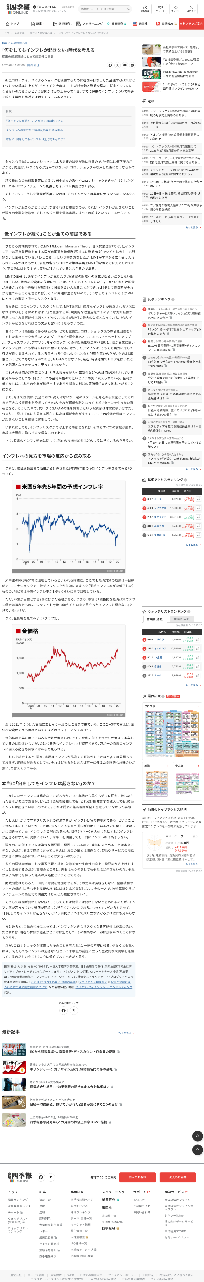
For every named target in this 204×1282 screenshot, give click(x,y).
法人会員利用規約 (162, 1279)
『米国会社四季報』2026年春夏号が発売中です (48, 7)
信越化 (158, 666)
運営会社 (16, 1275)
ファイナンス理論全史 (93, 982)
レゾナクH (160, 508)
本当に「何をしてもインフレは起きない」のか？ (36, 139)
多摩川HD (159, 535)
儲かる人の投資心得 (41, 33)
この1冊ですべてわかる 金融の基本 (53, 982)
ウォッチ (175, 9)
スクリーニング (89, 23)
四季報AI (166, 24)
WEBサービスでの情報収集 (84, 1275)
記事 (37, 24)
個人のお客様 (138, 1177)
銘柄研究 (62, 24)
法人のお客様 (178, 1177)
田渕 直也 (33, 65)
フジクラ (159, 639)
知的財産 (148, 1275)
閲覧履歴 (145, 9)
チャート (160, 9)
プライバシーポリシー (122, 1275)
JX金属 (158, 657)
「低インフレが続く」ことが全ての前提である (34, 121)
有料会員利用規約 (133, 1279)
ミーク (158, 499)
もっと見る (124, 1033)
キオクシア (160, 517)
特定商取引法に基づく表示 (177, 1275)
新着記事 (20, 33)
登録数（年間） (182, 619)
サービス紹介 (35, 1275)
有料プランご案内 (191, 23)
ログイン (191, 9)
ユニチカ (159, 526)
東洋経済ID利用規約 (103, 1279)
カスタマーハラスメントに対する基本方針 (58, 1279)
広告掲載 (56, 1275)
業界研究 (116, 24)
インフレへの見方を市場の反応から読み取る (34, 130)
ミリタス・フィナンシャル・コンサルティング (104, 987)
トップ (12, 23)
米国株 (141, 24)
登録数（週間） (155, 619)
